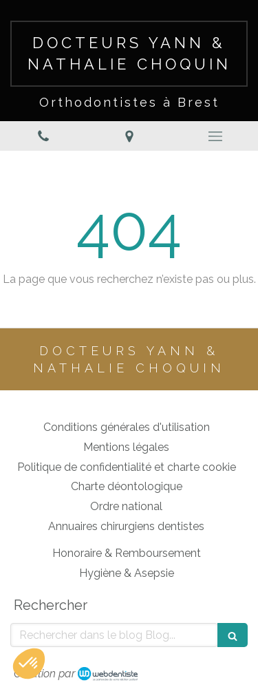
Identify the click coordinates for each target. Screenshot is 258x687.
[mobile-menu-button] (215, 136)
